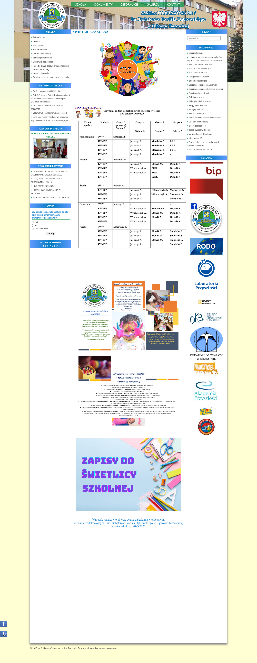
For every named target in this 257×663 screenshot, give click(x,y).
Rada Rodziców (40, 49)
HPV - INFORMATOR (198, 73)
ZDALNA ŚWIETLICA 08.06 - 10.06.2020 (51, 197)
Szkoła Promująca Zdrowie (200, 64)
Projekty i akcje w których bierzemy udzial (51, 77)
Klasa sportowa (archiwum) (200, 149)
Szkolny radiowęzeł (197, 113)
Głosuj (51, 233)
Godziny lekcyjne (196, 53)
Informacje (129, 4)
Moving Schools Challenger (201, 134)
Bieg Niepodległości (197, 126)
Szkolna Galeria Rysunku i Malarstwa (205, 118)
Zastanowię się (41, 228)
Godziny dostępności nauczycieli (203, 85)
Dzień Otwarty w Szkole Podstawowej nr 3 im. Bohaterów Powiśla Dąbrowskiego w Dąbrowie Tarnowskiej (50, 98)
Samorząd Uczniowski (42, 58)
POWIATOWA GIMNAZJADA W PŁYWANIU (45, 192)
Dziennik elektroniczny (198, 122)
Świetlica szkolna (196, 97)
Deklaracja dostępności (43, 62)
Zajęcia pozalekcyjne (198, 81)
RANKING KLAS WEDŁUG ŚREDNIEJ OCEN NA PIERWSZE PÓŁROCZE (49, 173)
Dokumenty (103, 4)
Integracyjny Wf (195, 138)
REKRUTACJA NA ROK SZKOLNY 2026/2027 (47, 107)
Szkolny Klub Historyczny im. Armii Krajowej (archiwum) (203, 144)
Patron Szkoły (39, 37)
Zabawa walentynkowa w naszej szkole (50, 113)
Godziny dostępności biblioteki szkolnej (206, 89)
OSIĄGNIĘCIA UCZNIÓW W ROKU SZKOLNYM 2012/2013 (47, 180)
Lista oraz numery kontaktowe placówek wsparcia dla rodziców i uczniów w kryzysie (50, 119)
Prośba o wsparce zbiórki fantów (47, 91)
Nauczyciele (38, 45)
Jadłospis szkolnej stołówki (200, 101)
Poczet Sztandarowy (42, 54)
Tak (36, 222)
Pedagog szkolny (196, 109)
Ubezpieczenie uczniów (199, 77)
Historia (36, 41)
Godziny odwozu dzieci (199, 93)
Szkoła (80, 4)
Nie (36, 225)
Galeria (153, 4)
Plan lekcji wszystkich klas (200, 68)
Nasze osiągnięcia (41, 73)
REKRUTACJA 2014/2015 (44, 186)
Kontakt (173, 4)
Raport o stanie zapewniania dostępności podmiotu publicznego (50, 68)
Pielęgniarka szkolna (198, 105)
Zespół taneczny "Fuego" (199, 130)
